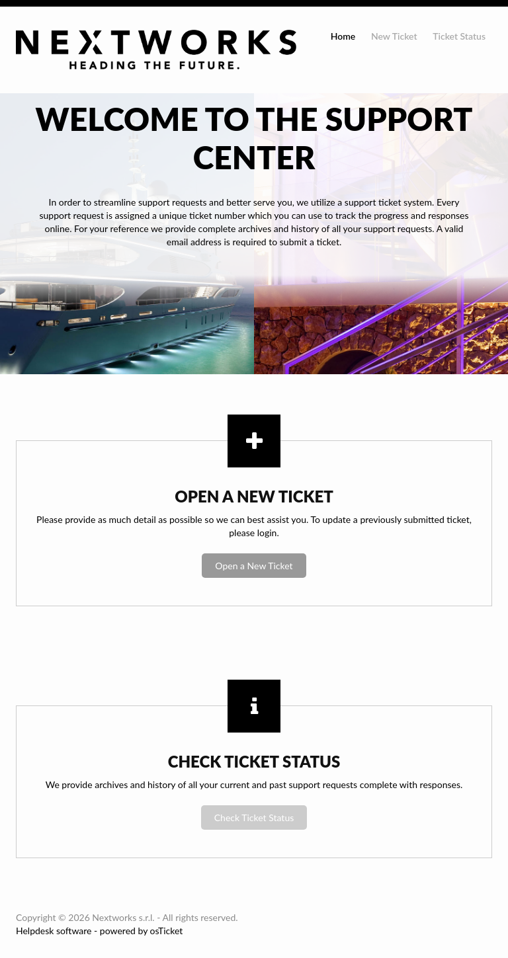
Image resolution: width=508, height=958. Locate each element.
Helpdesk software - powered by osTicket (99, 930)
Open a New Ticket (253, 565)
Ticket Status (459, 36)
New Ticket (394, 36)
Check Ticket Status (254, 817)
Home (343, 36)
